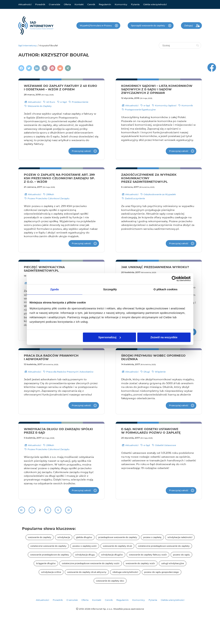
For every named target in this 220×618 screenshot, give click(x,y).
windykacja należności (179, 537)
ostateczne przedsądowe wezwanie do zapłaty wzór (91, 563)
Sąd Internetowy (27, 45)
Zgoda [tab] (54, 289)
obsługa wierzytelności (125, 572)
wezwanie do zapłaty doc (110, 580)
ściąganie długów (46, 563)
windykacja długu (85, 554)
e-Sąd (62, 102)
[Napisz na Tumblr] (45, 68)
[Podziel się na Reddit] (60, 68)
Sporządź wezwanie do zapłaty (148, 25)
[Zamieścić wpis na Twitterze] (29, 68)
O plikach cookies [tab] (165, 289)
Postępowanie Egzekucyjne (139, 109)
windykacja (63, 537)
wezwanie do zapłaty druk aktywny (86, 572)
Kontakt (79, 4)
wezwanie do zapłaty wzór (140, 563)
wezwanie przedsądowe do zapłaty (49, 554)
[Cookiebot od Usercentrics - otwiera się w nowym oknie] (174, 278)
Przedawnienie (78, 102)
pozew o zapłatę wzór (85, 545)
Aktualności (24, 4)
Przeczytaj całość (81, 151)
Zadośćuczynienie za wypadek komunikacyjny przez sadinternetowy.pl (149, 178)
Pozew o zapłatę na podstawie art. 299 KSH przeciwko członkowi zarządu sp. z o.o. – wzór (59, 178)
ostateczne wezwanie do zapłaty (48, 545)
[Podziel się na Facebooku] (21, 68)
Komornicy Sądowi (164, 105)
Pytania (135, 4)
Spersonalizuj (109, 337)
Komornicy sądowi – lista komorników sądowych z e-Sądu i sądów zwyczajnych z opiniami (156, 89)
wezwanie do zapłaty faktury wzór (148, 554)
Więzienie (159, 371)
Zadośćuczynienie (133, 198)
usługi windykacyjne (172, 563)
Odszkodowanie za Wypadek (158, 194)
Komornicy (121, 4)
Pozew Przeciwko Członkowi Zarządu (47, 198)
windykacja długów (112, 554)
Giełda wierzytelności (155, 4)
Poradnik (40, 4)
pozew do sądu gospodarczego (161, 572)
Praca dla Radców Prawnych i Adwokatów (68, 371)
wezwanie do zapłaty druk (117, 545)
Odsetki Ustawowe (164, 445)
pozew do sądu (181, 554)
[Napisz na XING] (68, 68)
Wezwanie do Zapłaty (38, 106)
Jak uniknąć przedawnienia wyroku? (155, 267)
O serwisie (54, 4)
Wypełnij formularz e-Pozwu (96, 25)
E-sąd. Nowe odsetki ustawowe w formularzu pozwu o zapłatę (151, 430)
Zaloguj (188, 25)
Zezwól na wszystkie (163, 337)
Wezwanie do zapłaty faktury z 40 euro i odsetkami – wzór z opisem (60, 87)
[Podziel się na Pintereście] (52, 68)
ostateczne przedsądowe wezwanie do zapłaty (164, 545)
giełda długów (84, 537)
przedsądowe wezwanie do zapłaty (117, 537)
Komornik (186, 105)
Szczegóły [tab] (110, 289)
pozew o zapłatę (152, 537)
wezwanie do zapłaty (39, 537)
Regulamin (105, 4)
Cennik (91, 4)
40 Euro (49, 102)
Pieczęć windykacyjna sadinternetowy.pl (44, 268)
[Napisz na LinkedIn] (37, 68)
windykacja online (51, 572)
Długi (145, 371)
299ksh (48, 194)
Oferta (67, 4)
